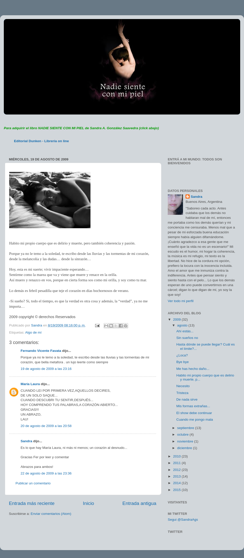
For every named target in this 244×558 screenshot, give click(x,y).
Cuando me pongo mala (194, 419)
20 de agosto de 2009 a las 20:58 (46, 426)
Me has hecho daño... (192, 369)
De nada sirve (186, 399)
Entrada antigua (139, 503)
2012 (177, 470)
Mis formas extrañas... (193, 406)
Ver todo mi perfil (180, 301)
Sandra (26, 441)
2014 (177, 483)
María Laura (30, 384)
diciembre (185, 448)
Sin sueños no (187, 338)
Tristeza (182, 393)
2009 (177, 319)
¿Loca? (182, 355)
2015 (177, 490)
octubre (183, 434)
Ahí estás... (185, 331)
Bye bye (182, 362)
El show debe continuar (194, 413)
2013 (177, 476)
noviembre (185, 441)
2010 (177, 456)
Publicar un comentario (33, 483)
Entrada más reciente (32, 503)
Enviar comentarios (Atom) (51, 514)
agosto (182, 325)
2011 (177, 463)
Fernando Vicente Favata (41, 351)
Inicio (88, 503)
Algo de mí (33, 332)
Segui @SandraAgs (183, 519)
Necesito (183, 386)
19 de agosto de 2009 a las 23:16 (46, 369)
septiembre (186, 428)
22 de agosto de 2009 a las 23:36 (46, 473)
